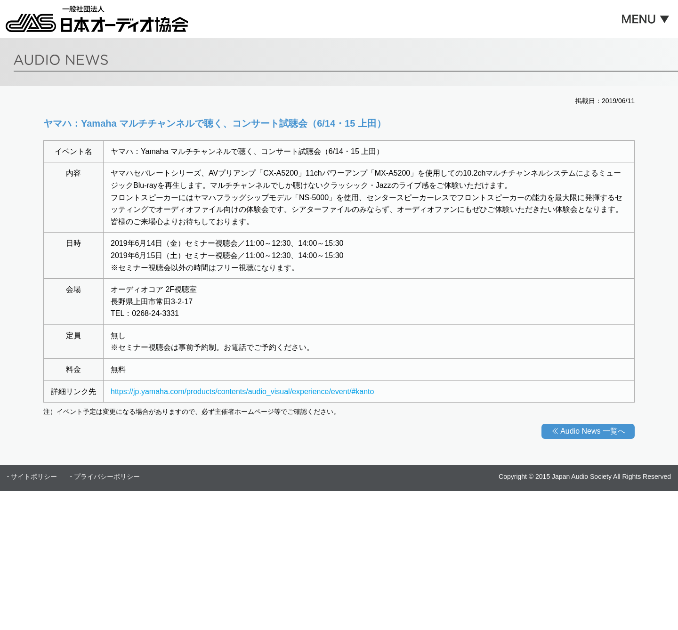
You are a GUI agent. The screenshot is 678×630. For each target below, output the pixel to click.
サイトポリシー (34, 476)
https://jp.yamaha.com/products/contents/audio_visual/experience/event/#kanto (242, 392)
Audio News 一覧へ (592, 431)
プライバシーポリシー (107, 476)
